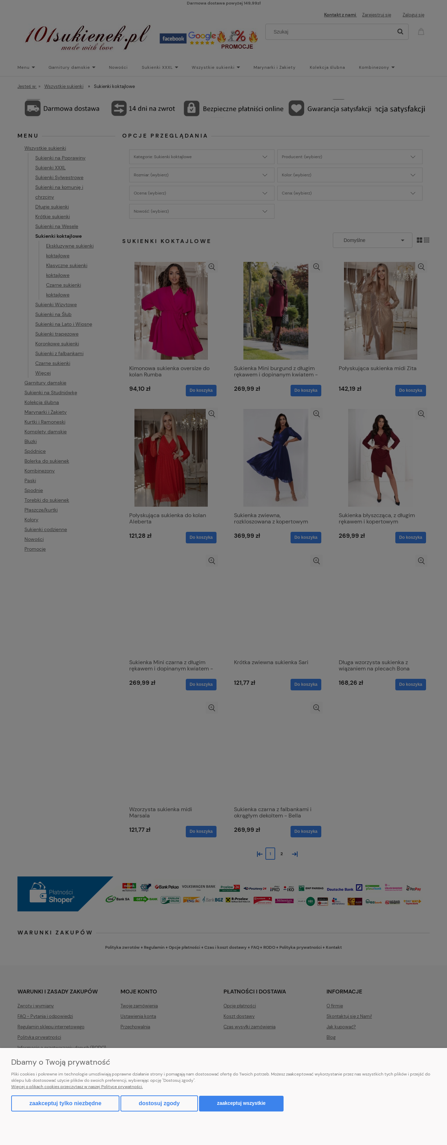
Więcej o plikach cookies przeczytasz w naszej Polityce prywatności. (77, 1086)
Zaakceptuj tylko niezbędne (65, 1103)
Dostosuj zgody (159, 1103)
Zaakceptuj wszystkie (241, 1103)
